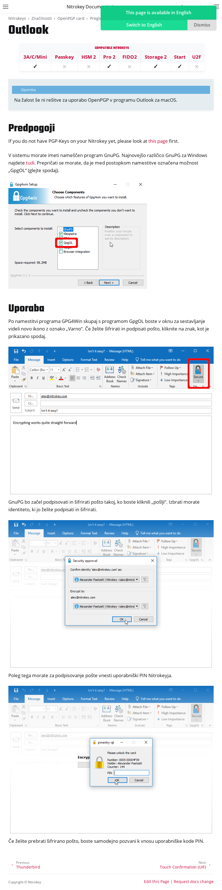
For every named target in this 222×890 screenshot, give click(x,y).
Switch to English (144, 25)
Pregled (97, 18)
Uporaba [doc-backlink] (26, 309)
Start (179, 57)
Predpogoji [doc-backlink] (31, 129)
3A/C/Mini (35, 57)
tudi (30, 163)
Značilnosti (42, 18)
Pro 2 (109, 57)
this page (158, 141)
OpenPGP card (71, 18)
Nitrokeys (17, 18)
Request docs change (194, 881)
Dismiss (202, 25)
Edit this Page (156, 881)
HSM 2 (88, 57)
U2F (196, 57)
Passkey (64, 57)
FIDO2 (129, 57)
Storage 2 (156, 57)
